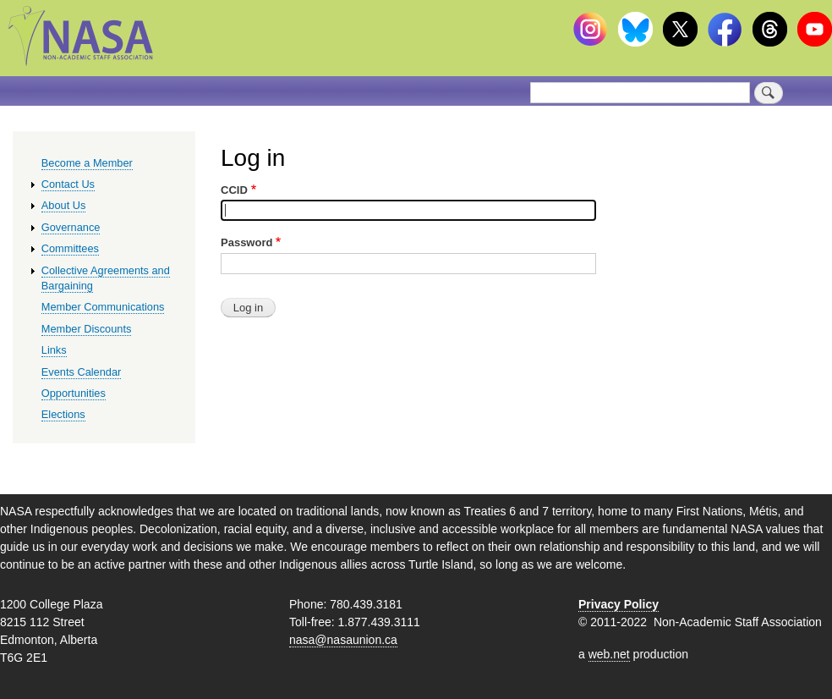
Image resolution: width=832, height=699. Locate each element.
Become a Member (87, 163)
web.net (609, 654)
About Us (63, 205)
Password (246, 242)
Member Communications (103, 306)
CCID (234, 190)
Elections (63, 414)
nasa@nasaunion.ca (343, 640)
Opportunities (73, 393)
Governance (71, 227)
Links (54, 350)
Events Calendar (81, 372)
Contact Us (68, 184)
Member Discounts (86, 328)
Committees (70, 248)
